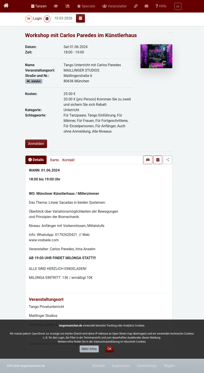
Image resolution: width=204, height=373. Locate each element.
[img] (80, 18)
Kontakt (68, 160)
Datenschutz (147, 366)
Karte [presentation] (54, 160)
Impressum (121, 366)
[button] (56, 6)
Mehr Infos (89, 349)
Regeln (169, 366)
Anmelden (36, 144)
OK (109, 349)
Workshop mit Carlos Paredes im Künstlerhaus (81, 35)
